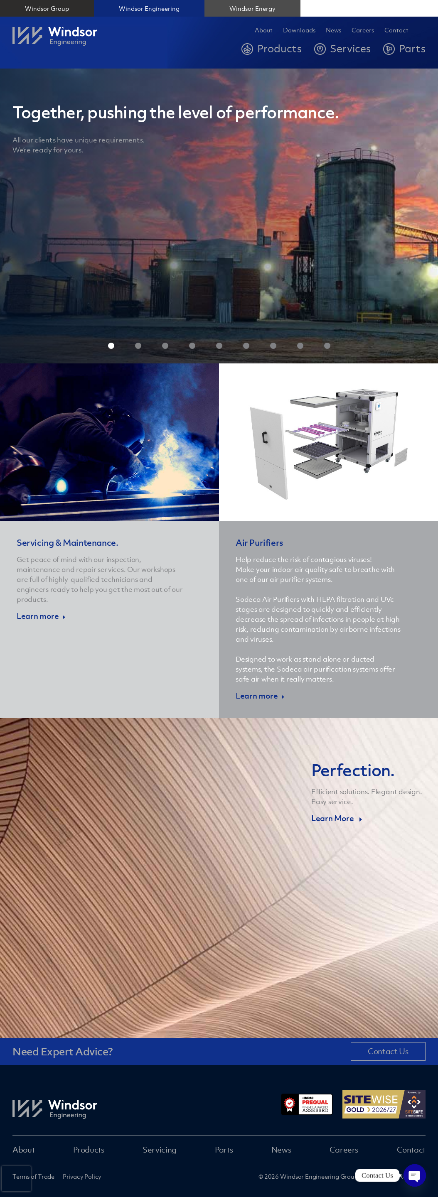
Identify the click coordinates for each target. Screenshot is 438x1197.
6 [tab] (246, 346)
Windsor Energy (252, 8)
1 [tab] (111, 346)
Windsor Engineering (149, 8)
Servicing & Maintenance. (67, 542)
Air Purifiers (259, 542)
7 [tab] (273, 346)
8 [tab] (300, 346)
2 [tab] (138, 346)
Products (88, 1150)
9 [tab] (327, 346)
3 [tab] (165, 346)
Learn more (38, 616)
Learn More (333, 818)
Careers (344, 1150)
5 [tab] (219, 346)
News (333, 30)
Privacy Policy (82, 1176)
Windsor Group (47, 8)
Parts (224, 1150)
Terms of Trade (33, 1176)
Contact (396, 30)
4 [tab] (192, 346)
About (264, 30)
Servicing (160, 1150)
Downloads (299, 30)
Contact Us (388, 1051)
